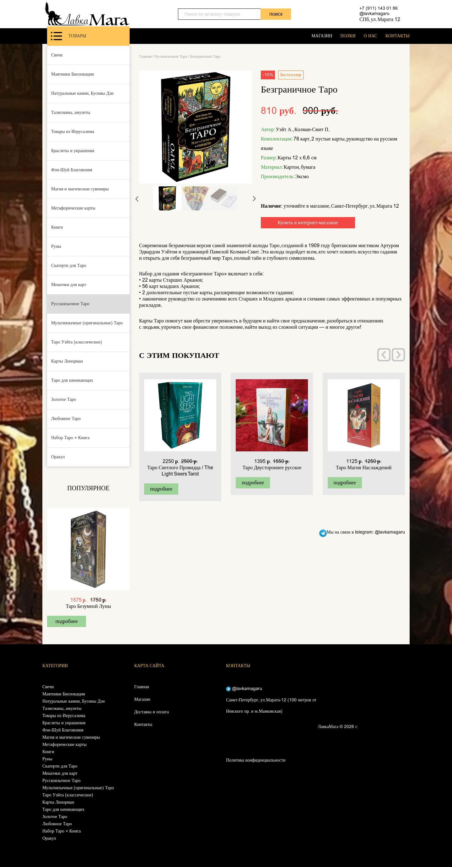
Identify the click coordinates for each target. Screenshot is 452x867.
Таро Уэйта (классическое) (76, 342)
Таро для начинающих (72, 380)
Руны (56, 246)
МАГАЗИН (321, 36)
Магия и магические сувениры (80, 189)
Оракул (58, 457)
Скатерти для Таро (68, 265)
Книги (57, 227)
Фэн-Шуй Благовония (71, 170)
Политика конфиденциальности (255, 760)
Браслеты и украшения (72, 150)
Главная (145, 56)
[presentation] (383, 354)
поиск (275, 14)
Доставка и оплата (151, 712)
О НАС (370, 36)
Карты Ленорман (67, 361)
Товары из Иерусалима (72, 131)
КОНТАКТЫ (397, 36)
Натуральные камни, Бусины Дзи (82, 93)
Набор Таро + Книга (70, 437)
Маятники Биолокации (72, 74)
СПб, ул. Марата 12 (379, 19)
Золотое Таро (63, 399)
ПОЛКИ (347, 36)
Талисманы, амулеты (70, 112)
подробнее (66, 621)
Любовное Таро (66, 418)
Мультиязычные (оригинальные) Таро (87, 323)
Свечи (56, 55)
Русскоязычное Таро (70, 303)
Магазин (142, 699)
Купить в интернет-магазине (308, 223)
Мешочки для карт (68, 284)
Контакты (143, 724)
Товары (68, 36)
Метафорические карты (73, 208)
